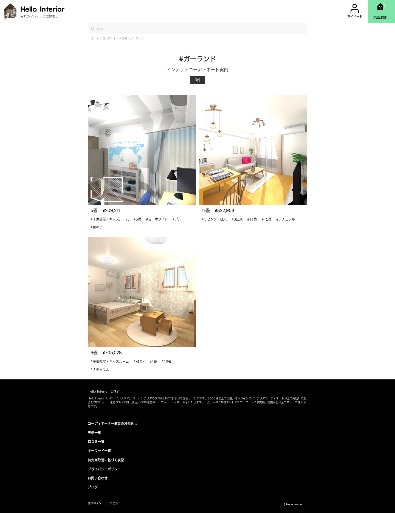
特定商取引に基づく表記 (106, 460)
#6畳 (153, 361)
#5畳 (137, 219)
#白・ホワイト (157, 219)
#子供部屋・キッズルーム (110, 219)
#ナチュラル (285, 219)
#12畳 (267, 219)
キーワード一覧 (99, 450)
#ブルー (179, 219)
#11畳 (252, 219)
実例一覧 (94, 432)
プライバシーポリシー (104, 469)
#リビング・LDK (214, 219)
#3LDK (237, 219)
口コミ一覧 (96, 441)
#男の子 (97, 227)
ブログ (93, 487)
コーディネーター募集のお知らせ (112, 423)
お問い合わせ (98, 478)
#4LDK (139, 361)
